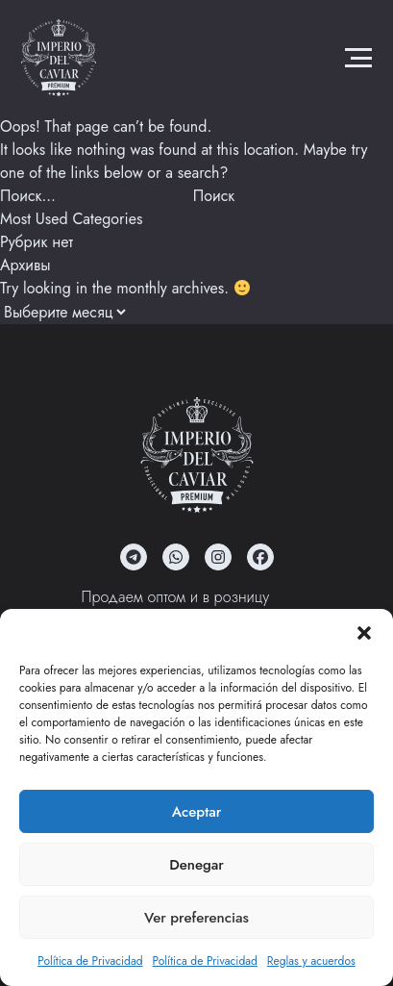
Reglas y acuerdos (311, 961)
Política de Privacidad (89, 961)
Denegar (196, 864)
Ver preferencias (196, 917)
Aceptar (197, 811)
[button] (364, 633)
